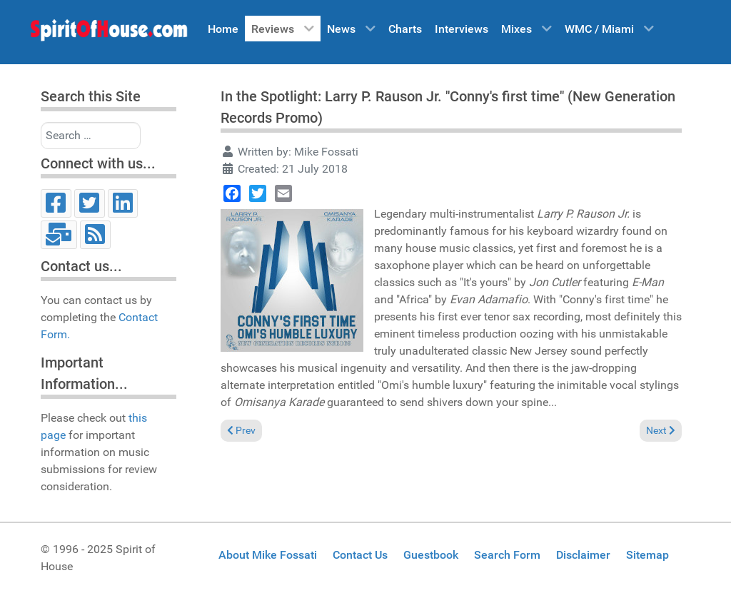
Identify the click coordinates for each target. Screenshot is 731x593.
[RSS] (95, 235)
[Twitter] (89, 203)
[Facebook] (56, 203)
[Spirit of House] (108, 33)
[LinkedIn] (123, 203)
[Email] (59, 235)
